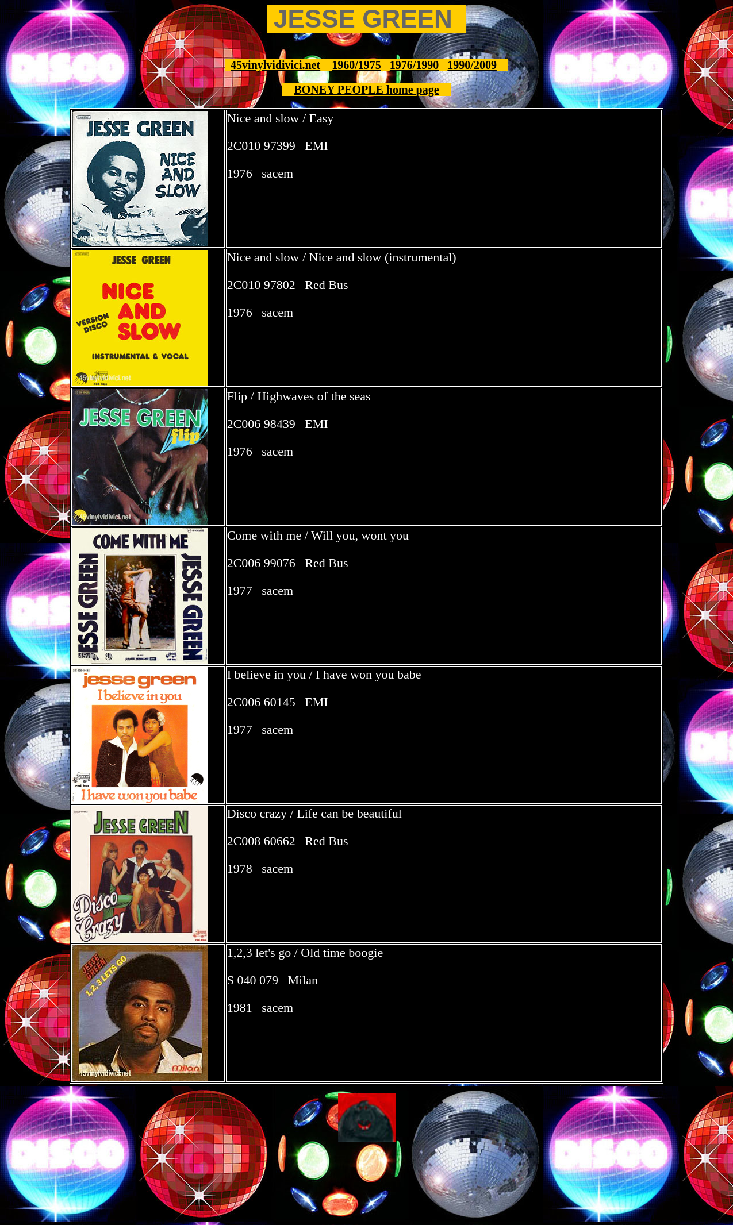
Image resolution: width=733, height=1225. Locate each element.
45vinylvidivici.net (275, 65)
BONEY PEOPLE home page (366, 89)
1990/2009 (472, 65)
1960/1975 (356, 65)
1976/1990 (414, 65)
